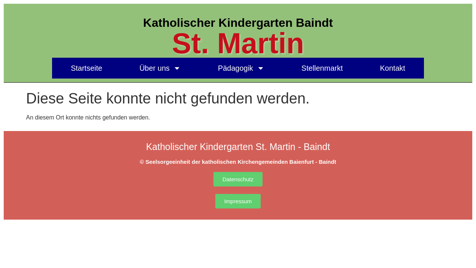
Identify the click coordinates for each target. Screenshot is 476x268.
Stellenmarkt (322, 68)
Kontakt (392, 68)
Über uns (160, 68)
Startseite (86, 68)
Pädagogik (241, 68)
